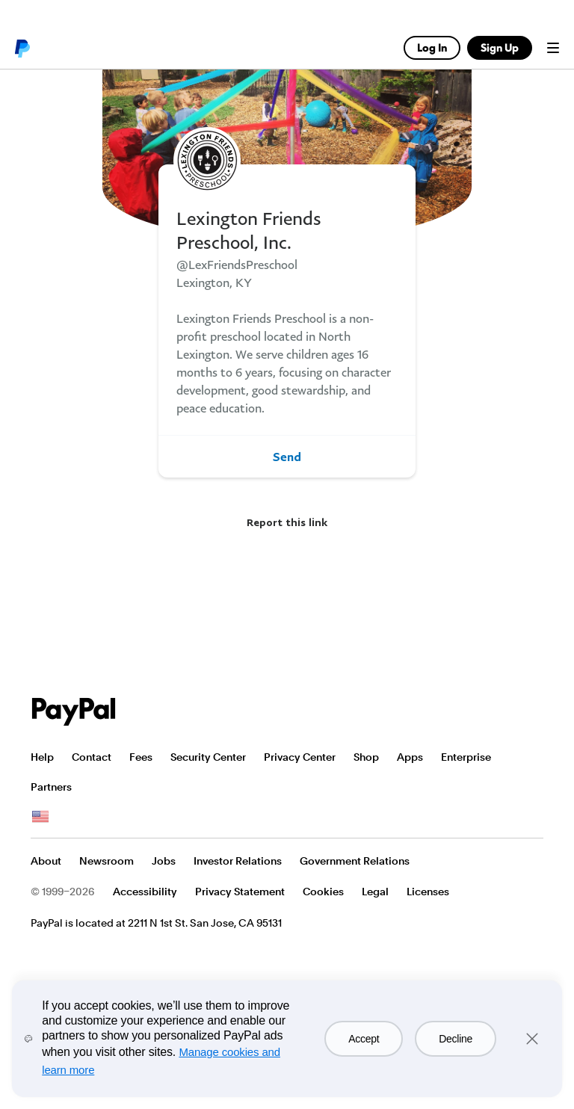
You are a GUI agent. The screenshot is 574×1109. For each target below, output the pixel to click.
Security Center (208, 757)
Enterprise (466, 757)
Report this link (287, 522)
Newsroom (106, 861)
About (46, 861)
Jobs (164, 861)
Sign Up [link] (500, 47)
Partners (51, 787)
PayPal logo (21, 48)
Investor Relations (238, 861)
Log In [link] (432, 47)
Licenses (428, 892)
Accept (363, 1039)
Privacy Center (300, 757)
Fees (140, 757)
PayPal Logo (74, 711)
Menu (553, 48)
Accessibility (145, 892)
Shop (366, 757)
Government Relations (355, 861)
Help (42, 757)
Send (287, 456)
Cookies (323, 892)
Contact (91, 757)
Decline (455, 1039)
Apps (410, 757)
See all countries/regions (40, 817)
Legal (375, 892)
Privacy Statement (240, 892)
